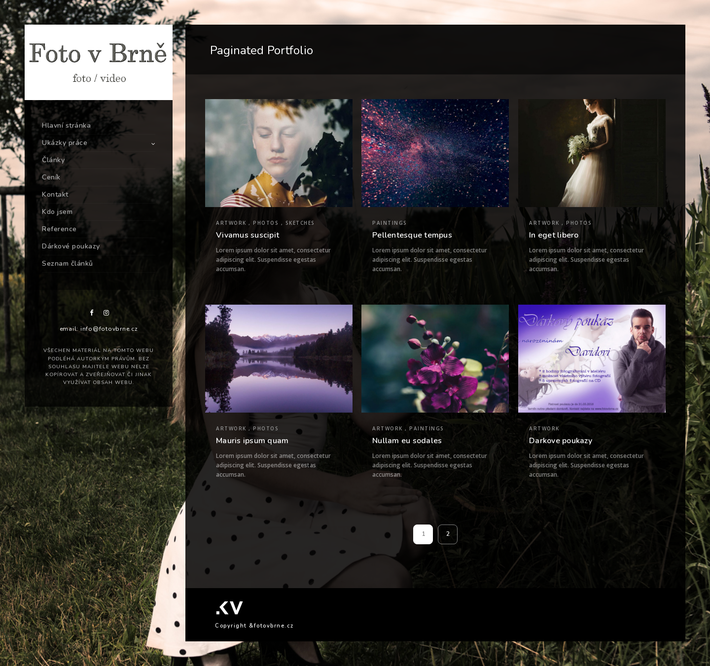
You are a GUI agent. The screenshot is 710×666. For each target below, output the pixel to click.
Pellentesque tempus (412, 235)
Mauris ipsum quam (252, 440)
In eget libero (554, 235)
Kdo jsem (57, 211)
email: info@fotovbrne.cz (99, 329)
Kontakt (55, 194)
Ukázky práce (64, 142)
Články (53, 160)
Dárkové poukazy (71, 246)
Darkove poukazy (560, 440)
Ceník (51, 177)
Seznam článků (67, 263)
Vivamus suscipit (247, 235)
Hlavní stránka (66, 125)
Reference (59, 229)
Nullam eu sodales (407, 440)
